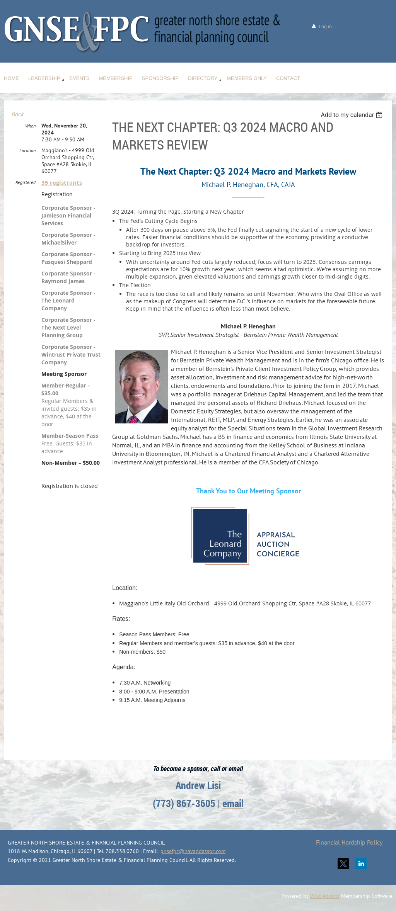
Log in (325, 26)
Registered (25, 182)
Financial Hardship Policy (349, 842)
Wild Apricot (325, 895)
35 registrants (61, 182)
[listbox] (352, 115)
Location (27, 150)
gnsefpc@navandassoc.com (192, 851)
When (30, 126)
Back (18, 114)
